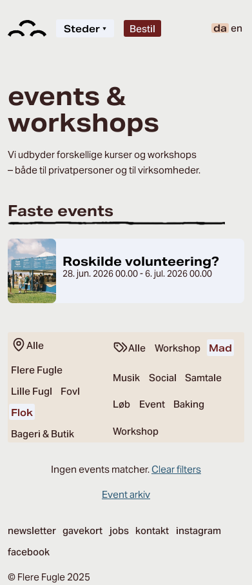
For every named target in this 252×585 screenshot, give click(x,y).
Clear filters (176, 469)
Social (163, 378)
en (236, 28)
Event (152, 404)
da (220, 28)
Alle (27, 345)
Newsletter (32, 530)
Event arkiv (126, 494)
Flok (22, 412)
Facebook (29, 552)
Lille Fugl (31, 391)
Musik (126, 378)
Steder (85, 29)
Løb (121, 404)
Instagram (198, 530)
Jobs (119, 530)
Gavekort (82, 530)
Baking (188, 404)
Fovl (70, 391)
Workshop (177, 348)
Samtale (203, 378)
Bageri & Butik (42, 434)
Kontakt (152, 530)
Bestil (142, 29)
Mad (220, 348)
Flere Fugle (37, 370)
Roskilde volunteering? (141, 261)
